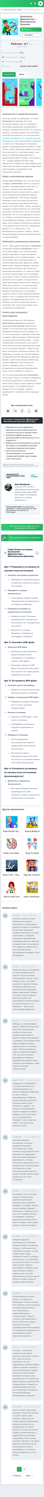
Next (29, 1476)
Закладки (27, 35)
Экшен (22, 57)
